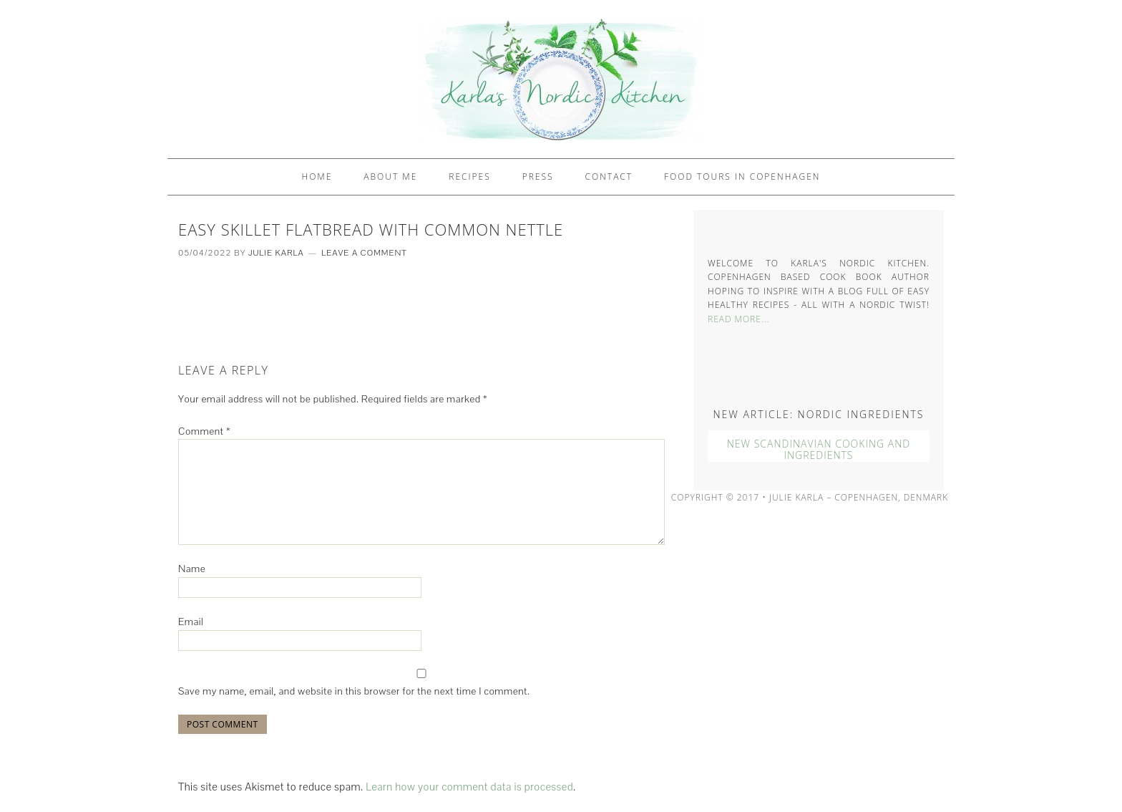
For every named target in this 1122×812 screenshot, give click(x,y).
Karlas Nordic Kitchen (561, 79)
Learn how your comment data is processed (469, 786)
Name (191, 568)
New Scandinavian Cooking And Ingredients (818, 450)
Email (190, 621)
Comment (204, 431)
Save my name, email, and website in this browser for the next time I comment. (354, 691)
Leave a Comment (364, 252)
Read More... (738, 319)
